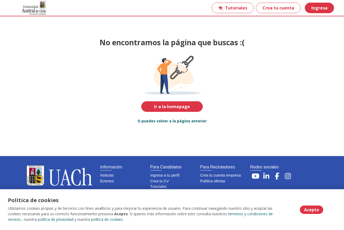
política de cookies (107, 219)
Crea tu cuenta (278, 8)
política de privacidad (55, 219)
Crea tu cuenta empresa (220, 175)
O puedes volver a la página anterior (172, 120)
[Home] (30, 8)
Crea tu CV (159, 181)
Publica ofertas (212, 181)
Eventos (107, 181)
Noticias (107, 175)
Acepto (311, 210)
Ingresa (319, 8)
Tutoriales (232, 8)
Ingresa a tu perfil (164, 175)
